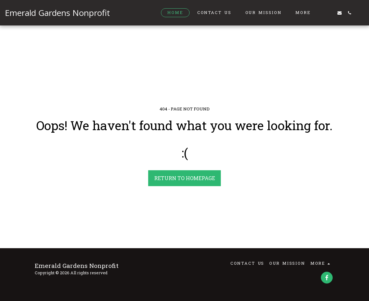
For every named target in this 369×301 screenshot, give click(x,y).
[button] (329, 12)
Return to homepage (184, 178)
